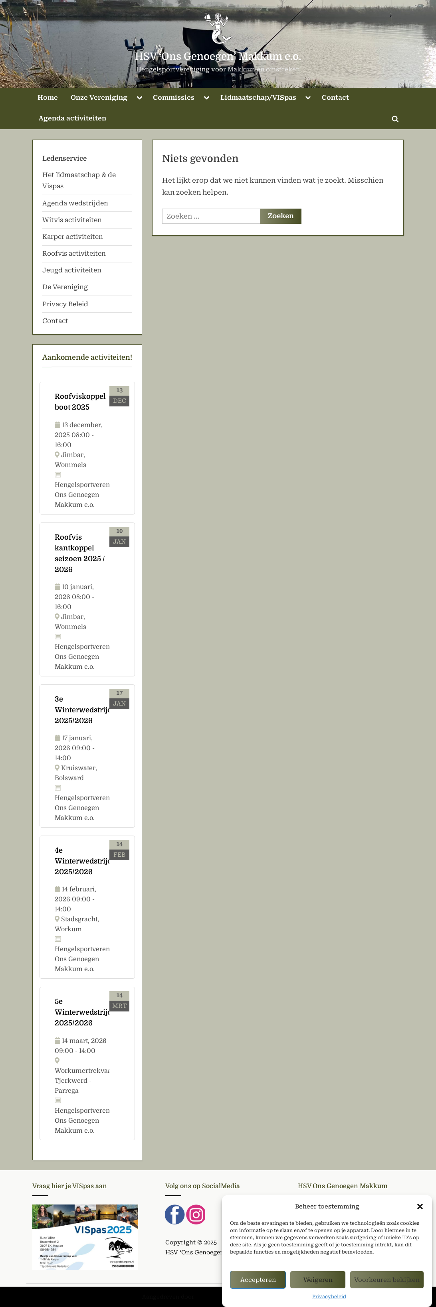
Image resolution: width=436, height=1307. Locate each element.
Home (48, 97)
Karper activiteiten (72, 237)
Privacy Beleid (65, 304)
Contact (335, 97)
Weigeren (318, 1288)
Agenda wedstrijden (75, 203)
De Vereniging (65, 287)
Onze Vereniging (99, 97)
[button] (420, 1215)
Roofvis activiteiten (74, 253)
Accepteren (258, 1288)
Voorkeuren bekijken (387, 1288)
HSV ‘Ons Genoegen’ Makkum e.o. (218, 56)
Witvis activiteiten (72, 220)
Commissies (173, 97)
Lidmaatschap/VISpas (258, 97)
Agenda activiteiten (72, 118)
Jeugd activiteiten (71, 270)
